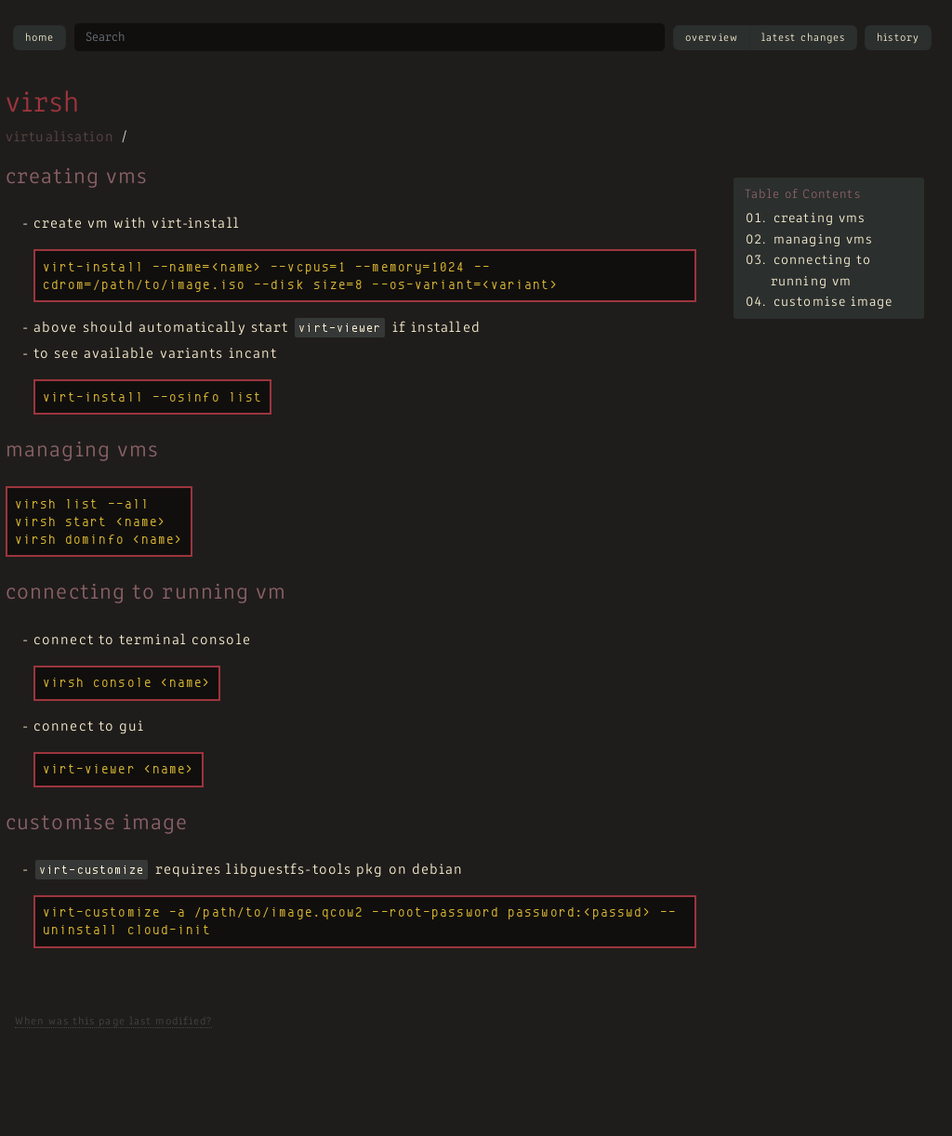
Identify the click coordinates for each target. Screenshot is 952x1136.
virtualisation (60, 137)
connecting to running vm (821, 271)
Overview (711, 38)
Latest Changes (803, 38)
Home (39, 38)
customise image (833, 303)
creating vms (820, 219)
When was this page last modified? (113, 1021)
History (898, 38)
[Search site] (369, 37)
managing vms (823, 240)
